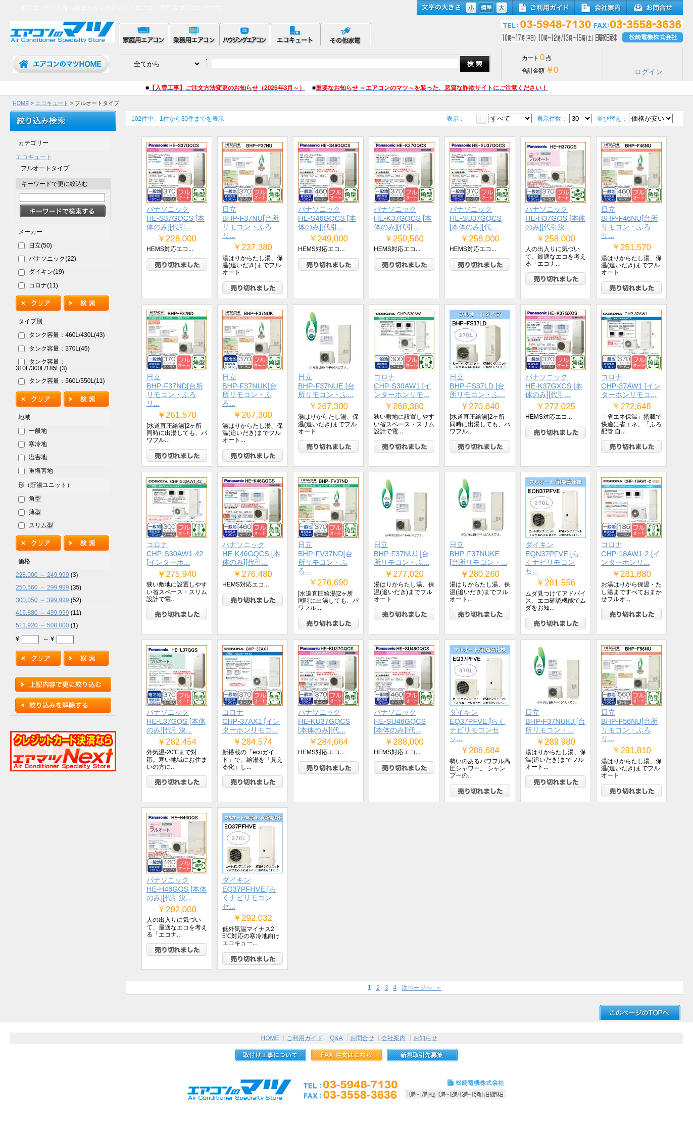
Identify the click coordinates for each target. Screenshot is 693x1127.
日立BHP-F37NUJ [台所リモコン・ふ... (401, 553)
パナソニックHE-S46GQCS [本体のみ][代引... (327, 218)
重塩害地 (41, 470)
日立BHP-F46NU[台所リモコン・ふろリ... (629, 222)
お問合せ (362, 1038)
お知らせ (425, 1038)
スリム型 (41, 525)
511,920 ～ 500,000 (42, 625)
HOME (21, 103)
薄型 (35, 512)
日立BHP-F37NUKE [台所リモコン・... (478, 553)
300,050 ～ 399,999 (42, 600)
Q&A (336, 1038)
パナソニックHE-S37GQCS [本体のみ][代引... (175, 218)
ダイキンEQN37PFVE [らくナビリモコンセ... (552, 558)
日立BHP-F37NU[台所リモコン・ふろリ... (250, 222)
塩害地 (38, 457)
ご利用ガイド (304, 1038)
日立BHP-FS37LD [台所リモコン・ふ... (477, 386)
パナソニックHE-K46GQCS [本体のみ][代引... (251, 553)
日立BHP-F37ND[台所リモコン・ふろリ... (174, 390)
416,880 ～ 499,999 (42, 612)
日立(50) (40, 245)
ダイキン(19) (46, 271)
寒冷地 (38, 444)
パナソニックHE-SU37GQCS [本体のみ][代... (476, 218)
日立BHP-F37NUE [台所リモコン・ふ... (326, 386)
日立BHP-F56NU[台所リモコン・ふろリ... (629, 725)
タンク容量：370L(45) (59, 348)
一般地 (38, 430)
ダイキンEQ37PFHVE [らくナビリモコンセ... (249, 893)
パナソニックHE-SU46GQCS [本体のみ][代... (400, 721)
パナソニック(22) (52, 258)
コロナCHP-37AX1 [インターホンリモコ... (251, 721)
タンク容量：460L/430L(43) (67, 334)
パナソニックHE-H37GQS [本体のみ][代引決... (555, 218)
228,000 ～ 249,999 (42, 574)
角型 (35, 498)
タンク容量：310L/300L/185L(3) (41, 365)
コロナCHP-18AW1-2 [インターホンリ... (630, 553)
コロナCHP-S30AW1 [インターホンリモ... (402, 386)
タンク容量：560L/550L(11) (67, 380)
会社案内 (393, 1038)
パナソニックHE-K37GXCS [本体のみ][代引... (553, 386)
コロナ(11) (43, 285)
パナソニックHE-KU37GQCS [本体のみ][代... (324, 721)
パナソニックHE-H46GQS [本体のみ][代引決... (176, 889)
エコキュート (52, 103)
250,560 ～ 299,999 (42, 587)
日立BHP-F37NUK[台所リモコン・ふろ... (249, 390)
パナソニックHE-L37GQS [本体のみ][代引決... (176, 721)
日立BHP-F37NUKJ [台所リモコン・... (555, 721)
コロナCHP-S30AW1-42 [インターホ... (174, 553)
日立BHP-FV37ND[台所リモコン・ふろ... (325, 558)
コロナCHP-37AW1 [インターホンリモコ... (631, 386)
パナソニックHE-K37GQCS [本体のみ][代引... (403, 218)
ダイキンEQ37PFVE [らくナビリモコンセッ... (477, 725)
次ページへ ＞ (421, 987)
